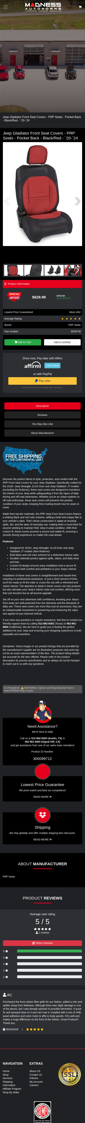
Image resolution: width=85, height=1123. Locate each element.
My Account (36, 1081)
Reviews (42, 415)
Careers (34, 1085)
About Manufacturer (42, 433)
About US (35, 1071)
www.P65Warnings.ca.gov (18, 690)
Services (7, 1078)
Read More (42, 796)
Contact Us (36, 1074)
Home (6, 1071)
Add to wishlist (62, 342)
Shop (6, 1074)
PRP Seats (74, 324)
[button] (77, 201)
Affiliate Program (12, 1088)
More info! (75, 312)
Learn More (52, 365)
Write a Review (42, 943)
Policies (34, 1078)
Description (42, 406)
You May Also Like (42, 424)
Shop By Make (11, 1092)
